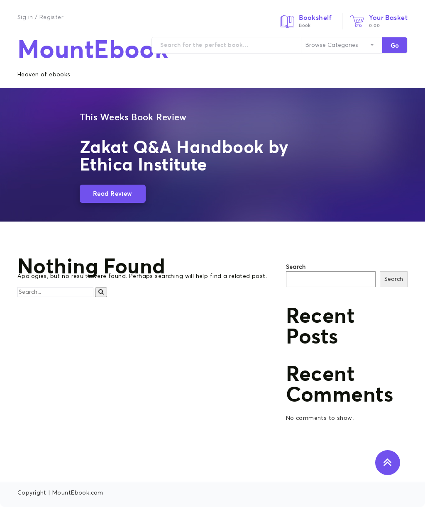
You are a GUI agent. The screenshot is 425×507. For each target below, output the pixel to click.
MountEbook (92, 49)
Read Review (112, 193)
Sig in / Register (40, 17)
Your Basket (388, 17)
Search (296, 267)
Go (395, 45)
